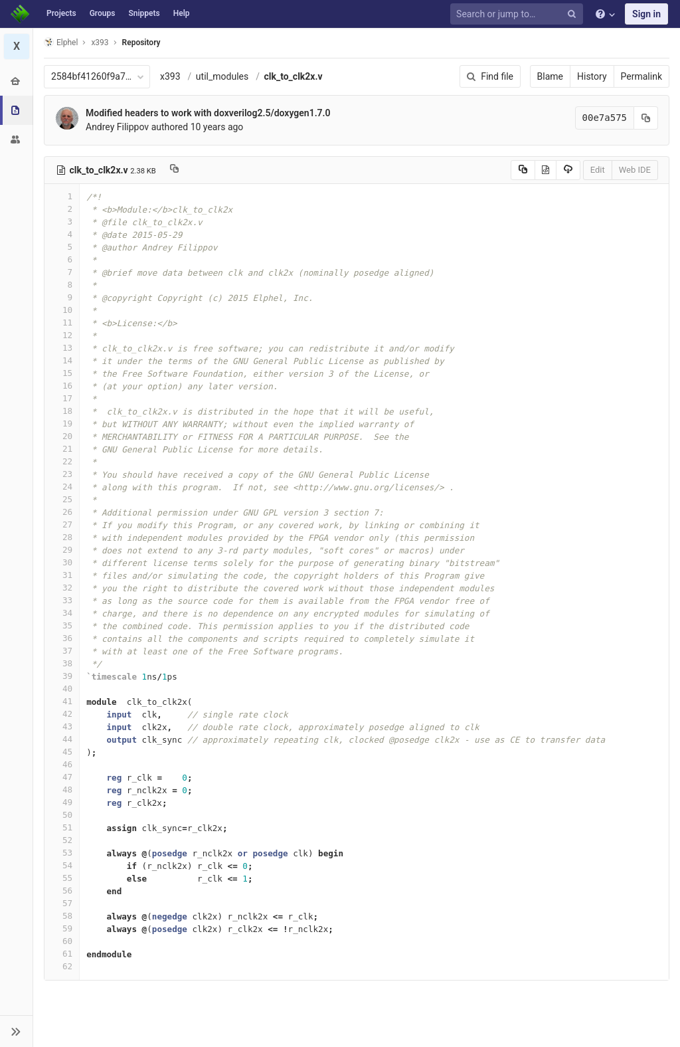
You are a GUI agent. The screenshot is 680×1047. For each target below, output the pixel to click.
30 (61, 562)
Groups (103, 13)
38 (61, 663)
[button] (16, 1031)
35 (61, 625)
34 (61, 613)
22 (61, 461)
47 (61, 777)
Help (181, 13)
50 (61, 815)
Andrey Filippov (117, 127)
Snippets (143, 13)
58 (61, 916)
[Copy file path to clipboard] (174, 170)
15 (61, 373)
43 (61, 726)
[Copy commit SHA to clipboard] (646, 118)
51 (61, 827)
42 (61, 714)
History (592, 76)
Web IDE (635, 170)
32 (61, 588)
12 (61, 335)
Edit (597, 170)
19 (61, 423)
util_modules (222, 76)
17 (61, 398)
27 (61, 524)
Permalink (641, 76)
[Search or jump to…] (518, 14)
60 (61, 941)
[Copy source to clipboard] (523, 170)
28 (61, 537)
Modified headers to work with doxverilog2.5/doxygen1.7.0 (208, 113)
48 (61, 790)
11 (61, 323)
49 (61, 802)
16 (61, 386)
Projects (61, 13)
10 (61, 310)
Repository (141, 42)
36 (61, 638)
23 (61, 474)
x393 (170, 76)
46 (61, 764)
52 (61, 840)
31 (61, 575)
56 (61, 891)
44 (61, 739)
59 (61, 928)
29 (61, 550)
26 (61, 512)
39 (61, 676)
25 (61, 499)
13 (61, 348)
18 (61, 411)
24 (61, 487)
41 (61, 701)
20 (61, 436)
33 (61, 600)
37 (61, 651)
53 (61, 853)
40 (61, 689)
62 (61, 966)
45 (61, 752)
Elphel (61, 42)
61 (61, 954)
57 (61, 903)
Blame (550, 76)
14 (61, 360)
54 (61, 865)
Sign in (646, 14)
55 (61, 878)
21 (61, 449)
